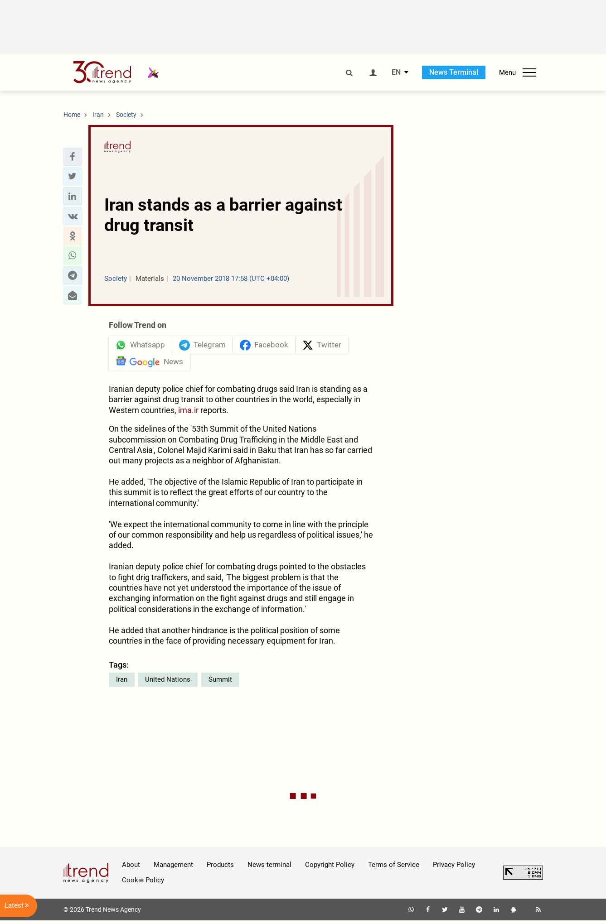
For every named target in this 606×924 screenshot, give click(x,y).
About (131, 868)
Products (220, 868)
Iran (121, 683)
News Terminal (453, 72)
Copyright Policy (329, 868)
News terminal (269, 868)
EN (396, 72)
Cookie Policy (143, 884)
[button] (72, 157)
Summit (220, 683)
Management (173, 868)
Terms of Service (393, 868)
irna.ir (188, 414)
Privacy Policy (454, 868)
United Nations (167, 683)
